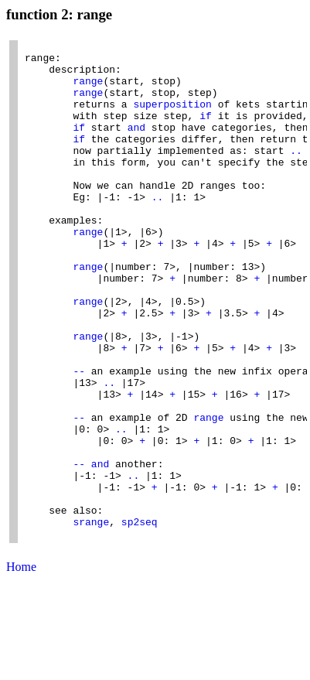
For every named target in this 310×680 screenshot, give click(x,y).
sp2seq (139, 619)
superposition (172, 118)
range (88, 90)
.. (296, 173)
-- (79, 438)
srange (91, 619)
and (136, 145)
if (205, 131)
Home (21, 666)
